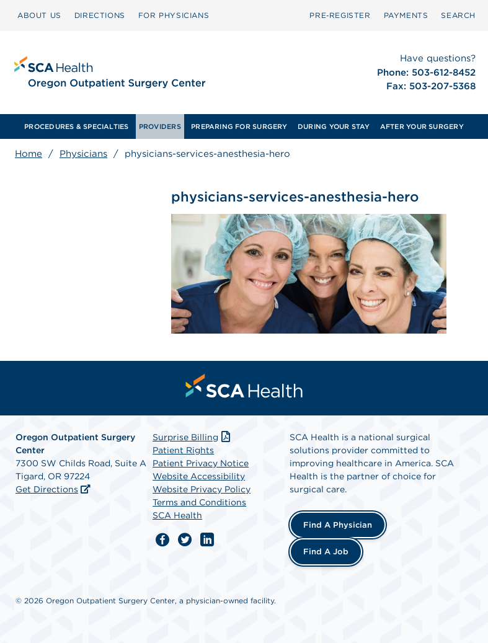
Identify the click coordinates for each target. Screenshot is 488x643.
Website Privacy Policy (202, 489)
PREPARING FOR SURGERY (239, 126)
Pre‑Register (339, 15)
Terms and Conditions (199, 502)
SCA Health (177, 515)
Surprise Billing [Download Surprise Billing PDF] (193, 437)
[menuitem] (39, 15)
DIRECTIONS (99, 15)
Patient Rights (183, 450)
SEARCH (458, 15)
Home (28, 153)
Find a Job (325, 551)
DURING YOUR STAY (334, 126)
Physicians (83, 153)
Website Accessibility (199, 476)
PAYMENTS (406, 15)
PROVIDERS (160, 126)
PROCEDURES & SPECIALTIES (76, 126)
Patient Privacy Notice (201, 463)
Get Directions (47, 489)
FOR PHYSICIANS (173, 15)
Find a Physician (337, 525)
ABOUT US (39, 15)
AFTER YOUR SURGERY (422, 126)
